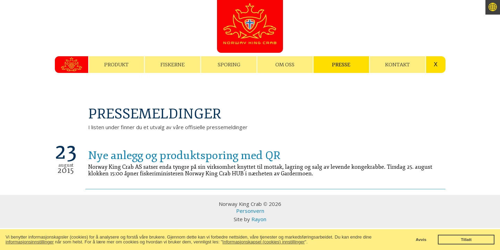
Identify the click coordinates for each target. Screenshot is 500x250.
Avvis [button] (421, 239)
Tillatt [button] (466, 239)
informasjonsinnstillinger (30, 241)
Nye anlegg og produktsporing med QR (184, 155)
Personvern (250, 210)
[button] (309, 242)
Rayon (258, 219)
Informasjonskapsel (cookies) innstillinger (264, 241)
